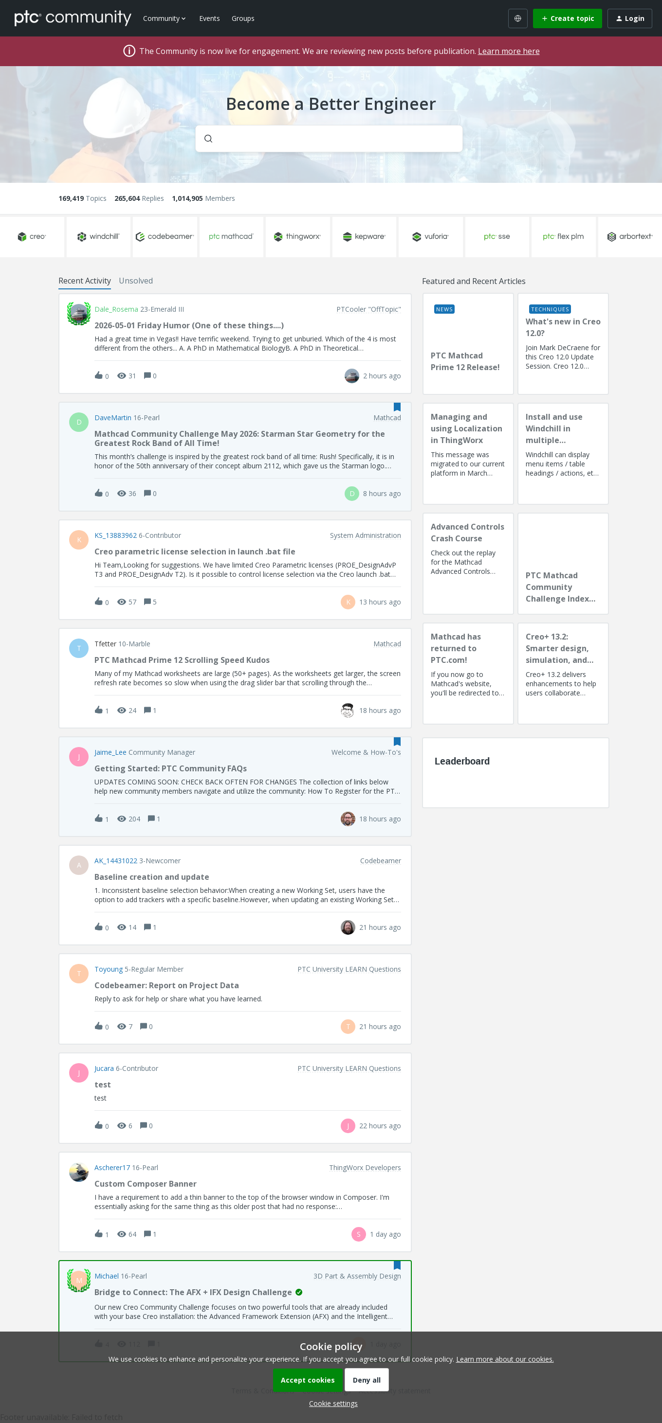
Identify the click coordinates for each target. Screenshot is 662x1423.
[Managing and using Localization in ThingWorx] (468, 454)
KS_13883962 (115, 535)
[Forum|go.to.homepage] (73, 18)
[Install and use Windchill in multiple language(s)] (563, 454)
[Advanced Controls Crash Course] (468, 564)
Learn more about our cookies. (505, 1359)
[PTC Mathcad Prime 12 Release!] (468, 344)
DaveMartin (112, 417)
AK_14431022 (115, 860)
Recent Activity (84, 280)
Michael (106, 1276)
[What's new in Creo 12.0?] (563, 344)
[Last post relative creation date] (382, 376)
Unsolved (136, 280)
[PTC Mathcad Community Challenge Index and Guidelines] (563, 564)
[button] (331, 1403)
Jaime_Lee (110, 752)
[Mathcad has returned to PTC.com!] (468, 674)
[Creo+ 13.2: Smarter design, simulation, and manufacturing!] (563, 674)
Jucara (104, 1068)
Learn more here (509, 51)
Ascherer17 (112, 1167)
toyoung (108, 969)
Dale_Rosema (116, 309)
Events (209, 18)
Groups (243, 18)
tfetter (105, 643)
